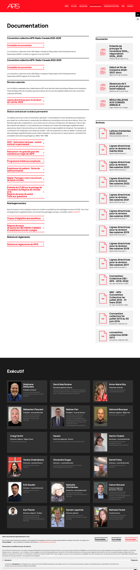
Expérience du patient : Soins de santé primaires (23, 169)
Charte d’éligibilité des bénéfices (24, 218)
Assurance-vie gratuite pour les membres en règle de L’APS (23, 152)
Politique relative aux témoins (47, 562)
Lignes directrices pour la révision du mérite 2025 (24, 101)
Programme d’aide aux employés (23, 161)
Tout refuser (116, 559)
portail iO (75, 212)
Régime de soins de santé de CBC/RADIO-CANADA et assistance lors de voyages (24, 228)
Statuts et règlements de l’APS (22, 244)
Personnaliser (101, 559)
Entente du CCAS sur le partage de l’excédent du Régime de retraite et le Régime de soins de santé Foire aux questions (24, 191)
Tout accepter (130, 559)
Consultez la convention (19, 45)
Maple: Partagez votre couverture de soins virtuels (24, 179)
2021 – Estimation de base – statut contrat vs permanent (24, 143)
